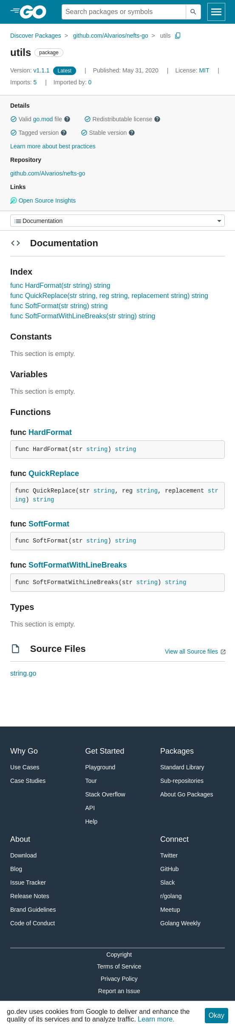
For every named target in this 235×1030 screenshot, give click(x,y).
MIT (204, 70)
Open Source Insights (43, 200)
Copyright (119, 954)
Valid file (40, 119)
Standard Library (182, 767)
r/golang (171, 896)
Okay (216, 1015)
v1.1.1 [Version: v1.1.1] (30, 70)
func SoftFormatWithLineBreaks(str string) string (82, 316)
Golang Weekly (180, 923)
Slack (167, 882)
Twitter (169, 855)
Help (91, 821)
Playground (100, 767)
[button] (13, 119)
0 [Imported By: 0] (73, 82)
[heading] (36, 12)
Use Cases (24, 767)
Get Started (105, 751)
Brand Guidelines (33, 909)
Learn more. (156, 1019)
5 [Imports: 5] (24, 82)
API (90, 808)
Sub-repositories (182, 780)
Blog (16, 869)
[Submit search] (193, 11)
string (97, 449)
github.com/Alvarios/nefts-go (110, 35)
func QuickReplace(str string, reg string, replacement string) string (109, 295)
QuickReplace (53, 473)
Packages (177, 751)
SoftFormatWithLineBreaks (77, 565)
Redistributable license (122, 119)
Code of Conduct (32, 923)
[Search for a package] (124, 11)
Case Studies (27, 780)
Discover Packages (35, 35)
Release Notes (29, 896)
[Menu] (117, 220)
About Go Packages (186, 794)
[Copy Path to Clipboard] (178, 35)
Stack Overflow (105, 794)
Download (23, 855)
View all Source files (191, 651)
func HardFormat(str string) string (60, 285)
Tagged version (38, 132)
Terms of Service (119, 966)
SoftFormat (48, 524)
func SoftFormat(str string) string (59, 305)
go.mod (43, 119)
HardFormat (50, 432)
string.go (23, 673)
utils (165, 35)
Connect (174, 839)
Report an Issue (119, 991)
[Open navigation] (216, 11)
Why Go (24, 751)
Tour (91, 780)
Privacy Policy (119, 978)
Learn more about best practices (53, 146)
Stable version (108, 132)
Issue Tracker (28, 882)
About (20, 839)
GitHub (169, 869)
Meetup (170, 909)
